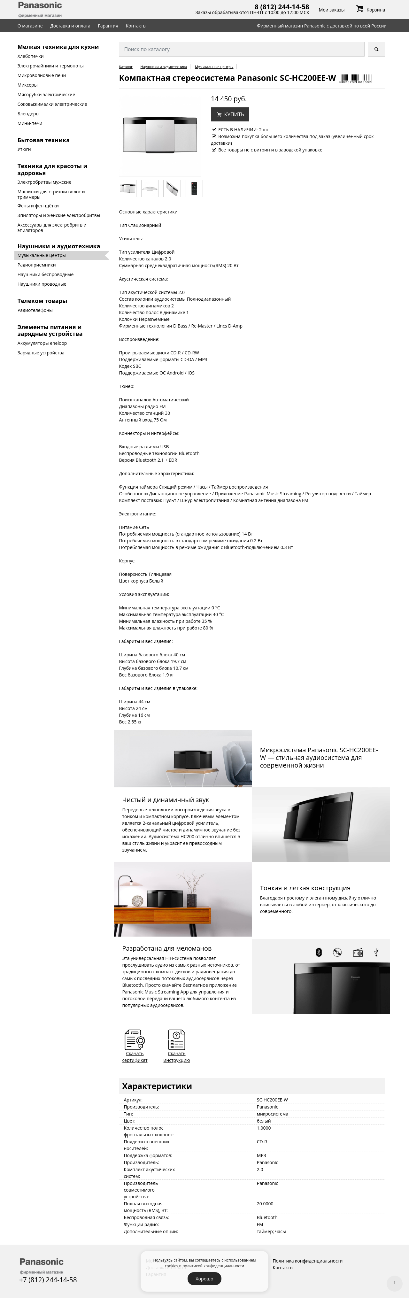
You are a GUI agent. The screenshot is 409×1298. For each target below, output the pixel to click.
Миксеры (28, 85)
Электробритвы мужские (45, 182)
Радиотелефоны (35, 310)
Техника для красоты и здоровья (53, 169)
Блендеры (29, 114)
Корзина (369, 10)
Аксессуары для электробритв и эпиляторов (52, 227)
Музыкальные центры (42, 255)
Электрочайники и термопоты (51, 66)
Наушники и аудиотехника (59, 246)
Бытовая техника (44, 140)
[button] (230, 114)
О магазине (30, 26)
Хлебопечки (31, 56)
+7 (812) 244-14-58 (48, 1279)
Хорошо (204, 1279)
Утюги (24, 149)
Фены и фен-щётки (38, 206)
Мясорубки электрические (46, 94)
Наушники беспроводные (46, 274)
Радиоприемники (37, 265)
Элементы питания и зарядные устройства (50, 330)
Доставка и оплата (70, 26)
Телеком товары (42, 301)
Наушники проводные (42, 284)
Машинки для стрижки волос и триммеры (51, 194)
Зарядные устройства (41, 353)
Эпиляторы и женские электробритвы (59, 215)
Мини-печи (30, 123)
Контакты (136, 26)
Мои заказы (332, 10)
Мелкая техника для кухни (58, 46)
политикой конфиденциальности (213, 1265)
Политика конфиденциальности (308, 1261)
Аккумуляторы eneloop (42, 343)
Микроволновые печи (42, 75)
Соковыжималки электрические (52, 104)
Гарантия (108, 26)
